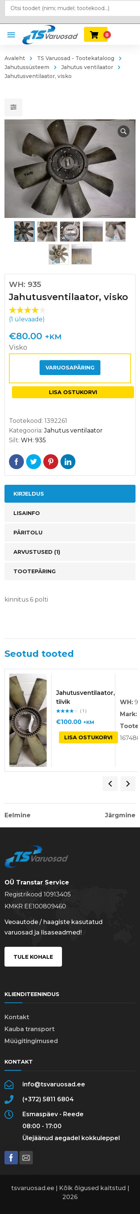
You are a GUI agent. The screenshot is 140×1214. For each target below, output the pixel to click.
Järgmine (120, 815)
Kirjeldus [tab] (28, 493)
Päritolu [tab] (28, 532)
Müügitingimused (31, 1041)
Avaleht (14, 58)
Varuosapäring (70, 367)
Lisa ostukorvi (73, 392)
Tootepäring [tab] (34, 571)
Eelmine (17, 815)
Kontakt (16, 1017)
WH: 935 (33, 440)
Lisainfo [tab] (26, 513)
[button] (124, 131)
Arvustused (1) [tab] (36, 552)
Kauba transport (29, 1029)
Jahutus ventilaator (87, 67)
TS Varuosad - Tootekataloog (75, 58)
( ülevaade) (27, 319)
